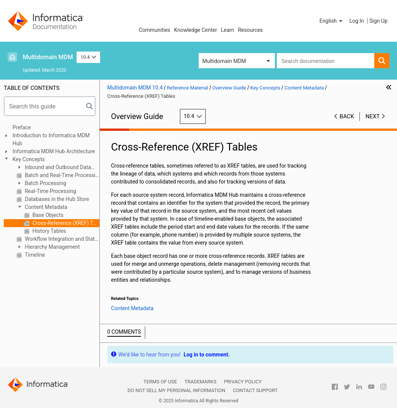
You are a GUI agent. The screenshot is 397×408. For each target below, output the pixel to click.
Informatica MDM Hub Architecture (54, 151)
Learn (227, 30)
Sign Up (378, 21)
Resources (250, 30)
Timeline (34, 255)
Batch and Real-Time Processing (61, 175)
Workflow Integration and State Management (61, 239)
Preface (22, 127)
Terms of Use (160, 381)
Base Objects (47, 215)
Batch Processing (45, 183)
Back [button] (347, 116)
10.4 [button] (88, 57)
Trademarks (201, 381)
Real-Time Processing (50, 191)
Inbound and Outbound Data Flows (53, 167)
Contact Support (255, 390)
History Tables (48, 231)
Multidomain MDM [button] (224, 61)
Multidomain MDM (48, 57)
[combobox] (325, 60)
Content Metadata (45, 207)
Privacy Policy (243, 381)
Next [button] (373, 116)
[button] (332, 21)
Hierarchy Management (52, 247)
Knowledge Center (195, 30)
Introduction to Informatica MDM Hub (51, 139)
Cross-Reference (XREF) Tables (65, 223)
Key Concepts (29, 159)
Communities (154, 30)
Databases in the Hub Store (56, 199)
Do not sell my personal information (176, 390)
